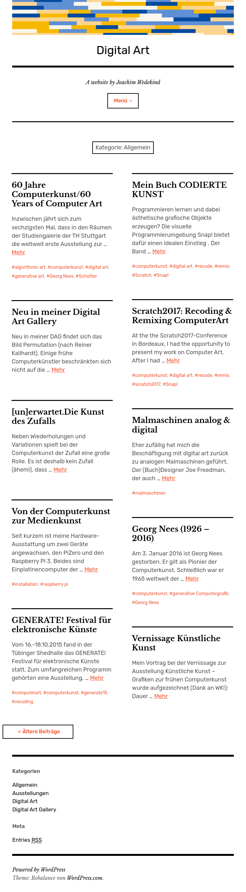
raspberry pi (55, 584)
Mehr (18, 252)
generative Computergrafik (200, 593)
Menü (120, 101)
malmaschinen (150, 493)
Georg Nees (61, 276)
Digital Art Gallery (34, 809)
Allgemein (24, 785)
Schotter (88, 276)
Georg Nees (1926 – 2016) (170, 533)
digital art (98, 267)
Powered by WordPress (38, 869)
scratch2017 (148, 384)
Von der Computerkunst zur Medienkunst (61, 516)
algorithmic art (30, 267)
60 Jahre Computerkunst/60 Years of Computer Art (57, 194)
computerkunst (67, 267)
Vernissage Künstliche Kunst (176, 643)
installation (26, 584)
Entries (27, 840)
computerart (28, 693)
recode (205, 266)
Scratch (143, 275)
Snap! (162, 275)
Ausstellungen (30, 793)
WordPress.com (84, 878)
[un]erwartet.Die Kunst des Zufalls (58, 416)
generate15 (95, 693)
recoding (24, 702)
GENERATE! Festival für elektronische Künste (61, 625)
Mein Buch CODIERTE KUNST (179, 189)
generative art (29, 276)
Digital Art (123, 50)
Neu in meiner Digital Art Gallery (56, 316)
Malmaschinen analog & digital (181, 425)
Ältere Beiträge (41, 732)
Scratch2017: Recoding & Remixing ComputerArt (182, 316)
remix (223, 266)
